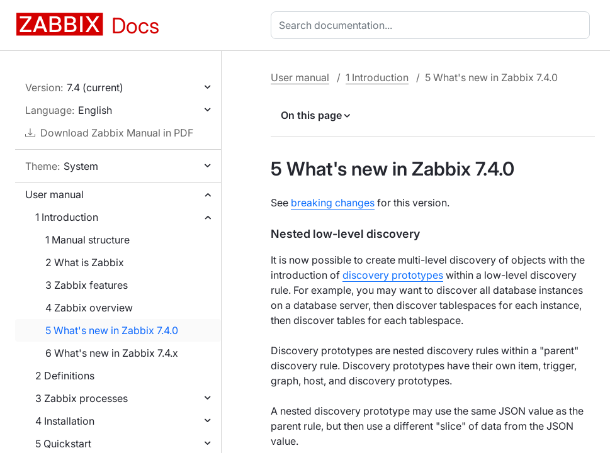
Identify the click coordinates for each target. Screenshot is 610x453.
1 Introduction (66, 217)
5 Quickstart (63, 443)
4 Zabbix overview (89, 307)
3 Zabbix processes (81, 398)
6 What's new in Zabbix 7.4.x (111, 353)
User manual (54, 194)
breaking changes (333, 202)
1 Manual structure (87, 239)
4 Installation (64, 421)
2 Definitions (64, 375)
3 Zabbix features (86, 285)
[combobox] (433, 25)
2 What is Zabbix (84, 262)
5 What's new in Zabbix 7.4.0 (111, 330)
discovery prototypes (392, 275)
